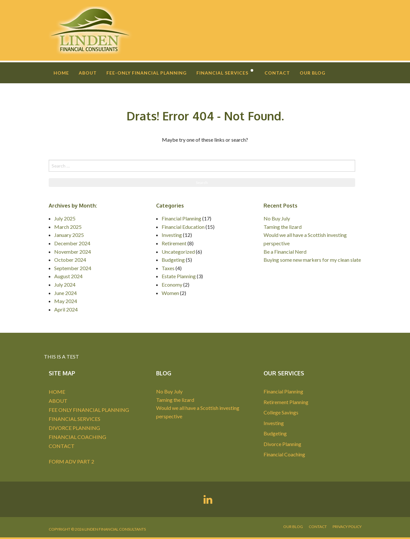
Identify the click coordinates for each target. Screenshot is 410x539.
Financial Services (222, 73)
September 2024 (72, 268)
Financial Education (183, 227)
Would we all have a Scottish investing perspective (305, 239)
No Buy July (277, 218)
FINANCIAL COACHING (77, 437)
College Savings (281, 412)
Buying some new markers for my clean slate (312, 260)
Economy (172, 284)
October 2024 (70, 260)
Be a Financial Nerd (285, 252)
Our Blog (312, 73)
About (88, 73)
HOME (57, 392)
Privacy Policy (347, 526)
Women (170, 293)
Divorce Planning (282, 444)
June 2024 (65, 293)
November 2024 (72, 252)
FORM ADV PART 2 (71, 461)
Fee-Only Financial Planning (146, 73)
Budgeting (173, 260)
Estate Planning (179, 276)
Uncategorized (178, 252)
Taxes (168, 268)
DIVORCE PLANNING (74, 428)
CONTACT (62, 446)
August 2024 (68, 276)
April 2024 (66, 309)
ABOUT (58, 401)
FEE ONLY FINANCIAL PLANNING (89, 410)
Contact (277, 73)
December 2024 (72, 243)
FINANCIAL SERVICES (74, 419)
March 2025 (68, 227)
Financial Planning (181, 218)
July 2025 (64, 218)
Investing (172, 235)
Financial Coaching (284, 454)
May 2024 (65, 301)
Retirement (174, 243)
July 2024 (64, 284)
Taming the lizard (283, 227)
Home (61, 73)
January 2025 (69, 235)
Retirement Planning (286, 402)
